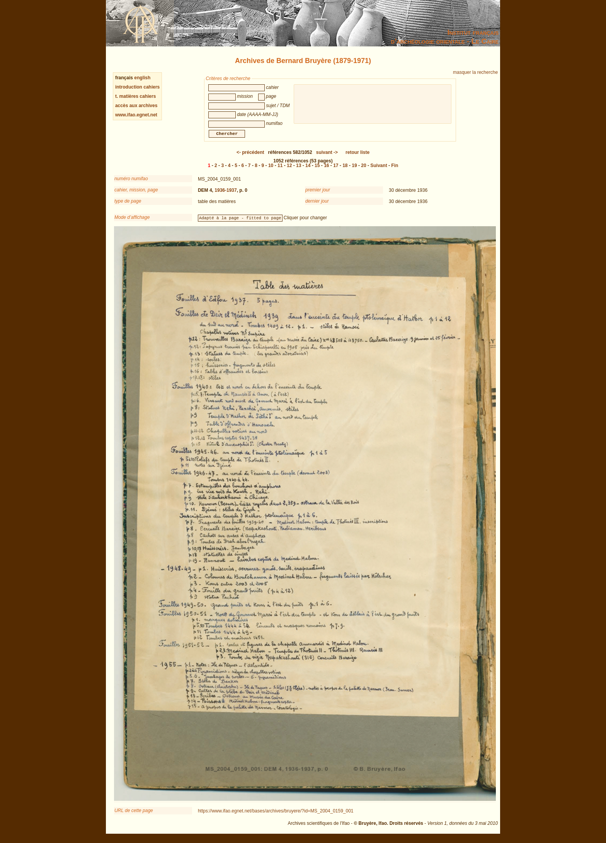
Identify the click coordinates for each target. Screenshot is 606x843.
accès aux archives (136, 105)
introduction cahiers (137, 87)
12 (289, 170)
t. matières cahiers (135, 96)
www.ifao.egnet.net (136, 115)
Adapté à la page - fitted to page (240, 222)
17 (335, 170)
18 (344, 170)
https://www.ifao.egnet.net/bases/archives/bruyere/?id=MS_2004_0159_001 (276, 815)
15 (317, 170)
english (142, 77)
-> (327, 157)
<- (250, 157)
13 (298, 170)
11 (280, 170)
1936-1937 (225, 195)
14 (307, 170)
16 (326, 170)
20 (363, 170)
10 (270, 170)
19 (354, 170)
